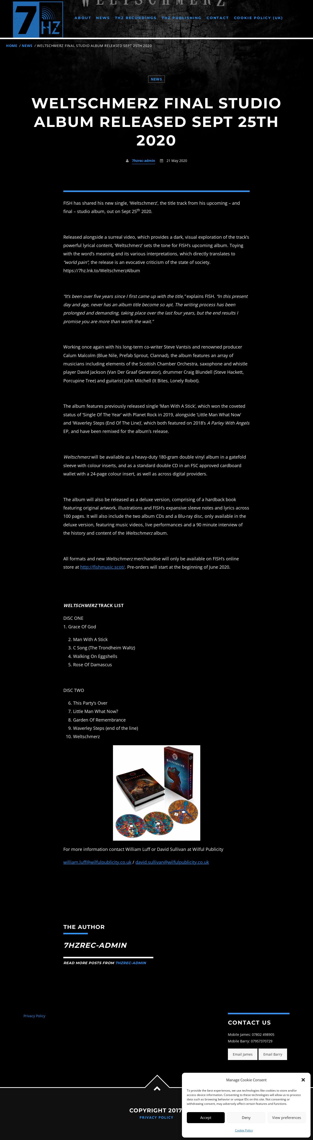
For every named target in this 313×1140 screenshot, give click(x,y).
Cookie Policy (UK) (258, 18)
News (103, 18)
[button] (303, 1079)
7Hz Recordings (136, 18)
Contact (218, 18)
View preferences (286, 1117)
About (83, 18)
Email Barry (272, 1054)
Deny (246, 1117)
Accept (205, 1117)
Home (11, 45)
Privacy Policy (34, 1016)
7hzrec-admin (143, 160)
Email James (243, 1054)
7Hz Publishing (182, 18)
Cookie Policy (244, 1130)
